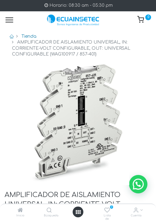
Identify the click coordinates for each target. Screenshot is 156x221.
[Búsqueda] (49, 210)
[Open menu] (78, 212)
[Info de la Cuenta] (136, 210)
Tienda (28, 36)
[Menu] (9, 20)
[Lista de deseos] (107, 210)
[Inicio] (20, 210)
